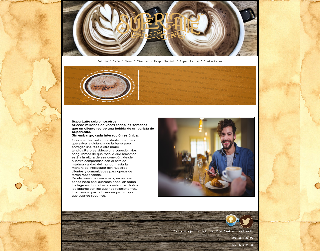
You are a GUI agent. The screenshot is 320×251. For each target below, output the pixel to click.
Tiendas (143, 61)
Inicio (103, 61)
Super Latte (189, 61)
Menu (129, 61)
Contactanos (213, 61)
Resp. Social (163, 61)
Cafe (115, 61)
